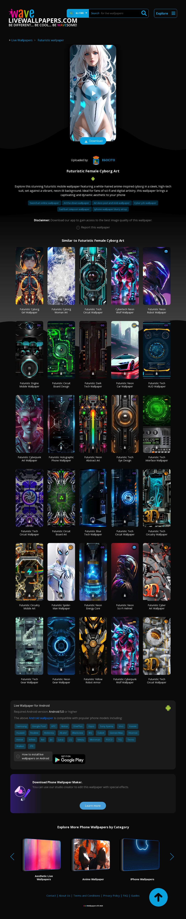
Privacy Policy (111, 895)
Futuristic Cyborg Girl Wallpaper (29, 311)
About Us (64, 895)
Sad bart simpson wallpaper (74, 209)
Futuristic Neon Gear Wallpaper (61, 680)
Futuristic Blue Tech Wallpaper (93, 532)
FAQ (125, 895)
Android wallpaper (41, 718)
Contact (51, 895)
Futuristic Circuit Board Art (61, 532)
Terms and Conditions (86, 895)
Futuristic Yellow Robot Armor (93, 680)
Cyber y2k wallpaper (145, 203)
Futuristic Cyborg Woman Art (61, 311)
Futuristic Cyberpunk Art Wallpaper (29, 458)
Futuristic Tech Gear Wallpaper (29, 680)
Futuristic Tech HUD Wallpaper (157, 385)
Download (93, 141)
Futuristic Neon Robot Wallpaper (156, 311)
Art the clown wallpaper (76, 203)
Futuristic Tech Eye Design (124, 458)
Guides (135, 895)
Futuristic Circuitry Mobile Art (29, 606)
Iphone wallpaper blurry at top (110, 209)
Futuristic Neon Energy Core (93, 606)
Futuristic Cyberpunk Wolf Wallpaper (125, 680)
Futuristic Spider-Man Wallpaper (61, 606)
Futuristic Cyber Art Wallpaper (157, 606)
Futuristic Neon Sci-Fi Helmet (125, 606)
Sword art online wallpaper (44, 203)
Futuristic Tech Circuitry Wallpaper (156, 532)
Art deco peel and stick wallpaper (112, 203)
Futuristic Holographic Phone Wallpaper (61, 458)
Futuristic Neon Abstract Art (93, 458)
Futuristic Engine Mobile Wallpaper (29, 385)
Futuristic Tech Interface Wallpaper (156, 458)
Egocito (103, 160)
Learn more (93, 806)
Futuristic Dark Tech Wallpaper (93, 385)
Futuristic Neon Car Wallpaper (125, 385)
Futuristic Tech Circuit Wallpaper (93, 311)
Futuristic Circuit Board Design (61, 385)
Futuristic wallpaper (51, 40)
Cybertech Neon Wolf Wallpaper (125, 311)
